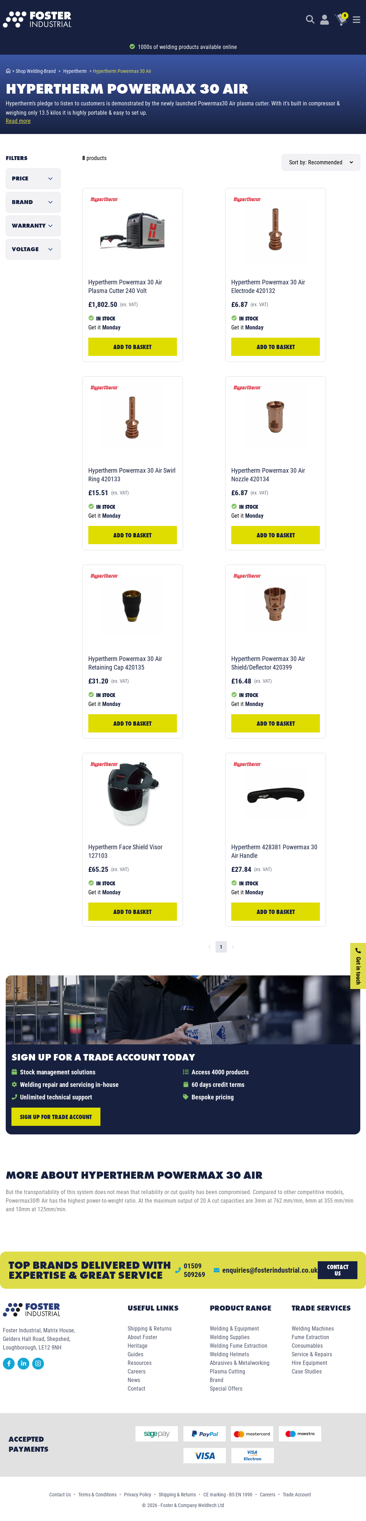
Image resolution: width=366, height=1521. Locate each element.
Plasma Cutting (227, 1371)
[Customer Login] (324, 20)
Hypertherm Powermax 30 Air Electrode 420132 (268, 286)
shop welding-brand (38, 71)
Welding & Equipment (234, 1328)
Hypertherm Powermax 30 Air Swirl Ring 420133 (131, 475)
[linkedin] (25, 1367)
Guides (135, 1354)
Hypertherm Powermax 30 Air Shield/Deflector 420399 (268, 663)
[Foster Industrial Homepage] (37, 19)
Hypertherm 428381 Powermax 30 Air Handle (274, 851)
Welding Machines (313, 1328)
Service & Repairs (312, 1354)
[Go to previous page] (210, 947)
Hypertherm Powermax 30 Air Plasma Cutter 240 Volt (125, 286)
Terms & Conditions (97, 1494)
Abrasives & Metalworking (239, 1363)
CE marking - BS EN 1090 (227, 1494)
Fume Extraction (310, 1337)
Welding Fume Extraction (238, 1345)
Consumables (307, 1345)
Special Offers (226, 1388)
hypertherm (77, 71)
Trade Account (297, 1494)
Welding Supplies (229, 1337)
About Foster (142, 1337)
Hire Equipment (309, 1363)
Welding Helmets (229, 1354)
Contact (136, 1388)
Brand (216, 1380)
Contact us (337, 1270)
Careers (136, 1371)
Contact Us (60, 1494)
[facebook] (10, 1367)
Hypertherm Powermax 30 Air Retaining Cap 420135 (125, 663)
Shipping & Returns (150, 1328)
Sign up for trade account (56, 1117)
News (134, 1380)
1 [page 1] (221, 947)
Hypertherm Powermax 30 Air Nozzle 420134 (268, 475)
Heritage (138, 1345)
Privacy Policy (137, 1494)
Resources (140, 1363)
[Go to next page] (232, 947)
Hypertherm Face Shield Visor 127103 (125, 851)
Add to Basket (132, 347)
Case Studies (307, 1371)
